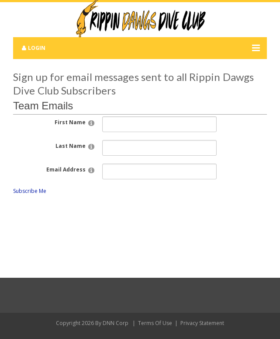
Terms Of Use (155, 323)
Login (36, 48)
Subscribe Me (29, 191)
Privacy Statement (202, 323)
